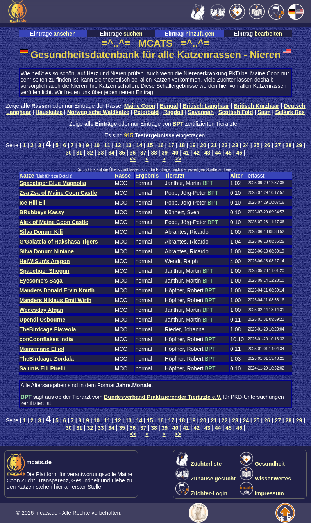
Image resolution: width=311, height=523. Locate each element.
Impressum (262, 493)
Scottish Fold (235, 112)
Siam (263, 112)
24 (246, 145)
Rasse (123, 176)
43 (207, 152)
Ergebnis (147, 176)
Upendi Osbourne (42, 320)
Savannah (201, 112)
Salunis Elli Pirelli (42, 368)
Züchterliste (198, 464)
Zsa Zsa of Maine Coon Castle (58, 193)
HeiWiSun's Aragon (45, 261)
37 (143, 152)
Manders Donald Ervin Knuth (57, 290)
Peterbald (146, 112)
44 (218, 152)
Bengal (169, 106)
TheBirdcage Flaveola (48, 329)
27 (278, 145)
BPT (178, 124)
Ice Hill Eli (32, 202)
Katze (27, 176)
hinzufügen (199, 33)
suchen (133, 33)
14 (139, 145)
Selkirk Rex (290, 112)
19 (192, 145)
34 (111, 152)
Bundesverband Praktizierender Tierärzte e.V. (162, 397)
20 (203, 145)
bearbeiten (268, 33)
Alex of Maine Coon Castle (54, 222)
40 (175, 152)
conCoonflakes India (46, 339)
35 (122, 152)
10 (96, 145)
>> (178, 159)
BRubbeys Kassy (42, 212)
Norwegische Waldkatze (98, 112)
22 (225, 145)
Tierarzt (174, 176)
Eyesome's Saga (41, 281)
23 (235, 145)
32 (90, 152)
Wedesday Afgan (41, 310)
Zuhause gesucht (205, 478)
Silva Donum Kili (41, 232)
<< (133, 159)
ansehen (65, 33)
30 (69, 152)
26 (267, 145)
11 (107, 145)
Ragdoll (173, 112)
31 (79, 152)
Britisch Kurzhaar (256, 106)
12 (118, 145)
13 (128, 145)
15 (150, 145)
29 (299, 145)
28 (289, 145)
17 (171, 145)
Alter (236, 176)
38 (154, 152)
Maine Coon (139, 106)
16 (160, 145)
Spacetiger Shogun (45, 271)
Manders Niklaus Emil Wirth (55, 300)
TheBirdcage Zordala (47, 359)
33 (101, 152)
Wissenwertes (265, 478)
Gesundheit (262, 464)
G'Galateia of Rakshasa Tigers (59, 241)
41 (186, 152)
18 (182, 145)
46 (239, 152)
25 (257, 145)
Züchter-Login (201, 493)
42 (196, 152)
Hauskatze (49, 112)
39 (165, 152)
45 (228, 152)
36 (133, 152)
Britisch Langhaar (205, 106)
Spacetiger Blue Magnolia (53, 183)
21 (214, 145)
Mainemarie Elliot (42, 349)
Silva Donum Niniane (47, 251)
